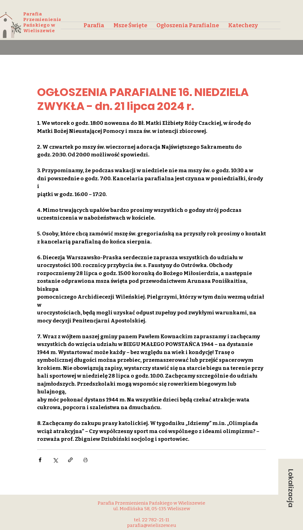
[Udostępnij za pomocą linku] (70, 460)
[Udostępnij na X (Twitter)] (55, 460)
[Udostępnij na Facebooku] (40, 460)
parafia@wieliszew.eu (151, 525)
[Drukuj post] (85, 460)
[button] (290, 488)
